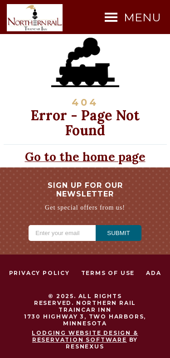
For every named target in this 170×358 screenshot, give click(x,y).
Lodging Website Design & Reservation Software (85, 336)
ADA (153, 273)
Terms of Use (108, 273)
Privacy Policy (39, 273)
